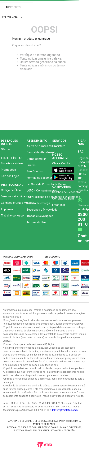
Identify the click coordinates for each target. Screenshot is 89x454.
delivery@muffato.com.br (64, 410)
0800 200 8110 (83, 219)
